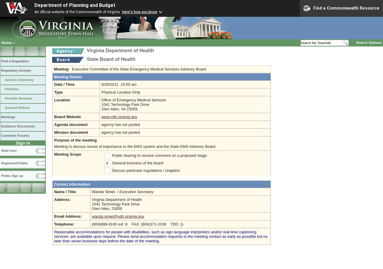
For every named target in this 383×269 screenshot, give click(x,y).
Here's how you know (139, 12)
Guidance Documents (18, 126)
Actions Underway (19, 80)
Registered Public (14, 163)
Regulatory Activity (16, 70)
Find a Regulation (15, 61)
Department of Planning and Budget (74, 5)
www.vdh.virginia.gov (119, 117)
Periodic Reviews (18, 98)
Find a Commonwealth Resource (341, 8)
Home (6, 42)
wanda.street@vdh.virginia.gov (118, 216)
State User (9, 150)
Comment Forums (15, 135)
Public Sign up (12, 176)
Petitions (12, 89)
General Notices (17, 107)
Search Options (369, 42)
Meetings (8, 117)
